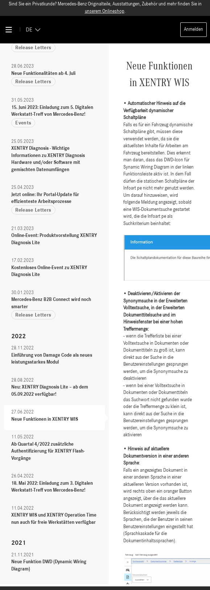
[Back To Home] (105, 29)
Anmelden (193, 29)
